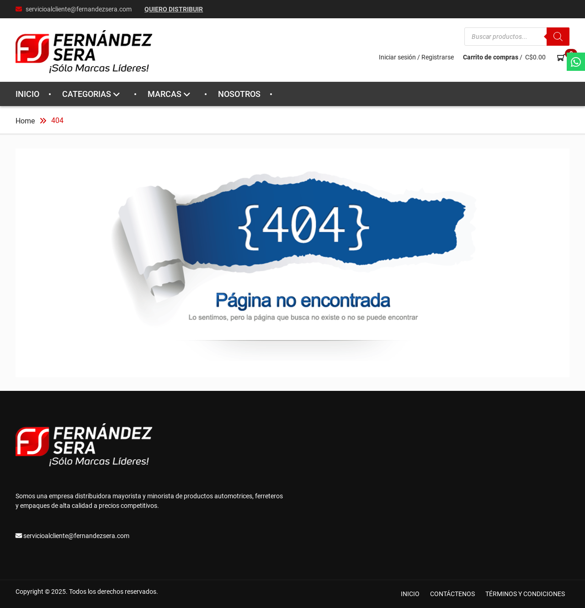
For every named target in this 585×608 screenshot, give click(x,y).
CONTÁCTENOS (452, 593)
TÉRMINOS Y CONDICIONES (525, 593)
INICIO (27, 94)
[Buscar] (558, 36)
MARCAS (164, 94)
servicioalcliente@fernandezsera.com (79, 9)
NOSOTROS (239, 94)
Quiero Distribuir (173, 9)
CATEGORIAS (86, 94)
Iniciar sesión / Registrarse (416, 57)
